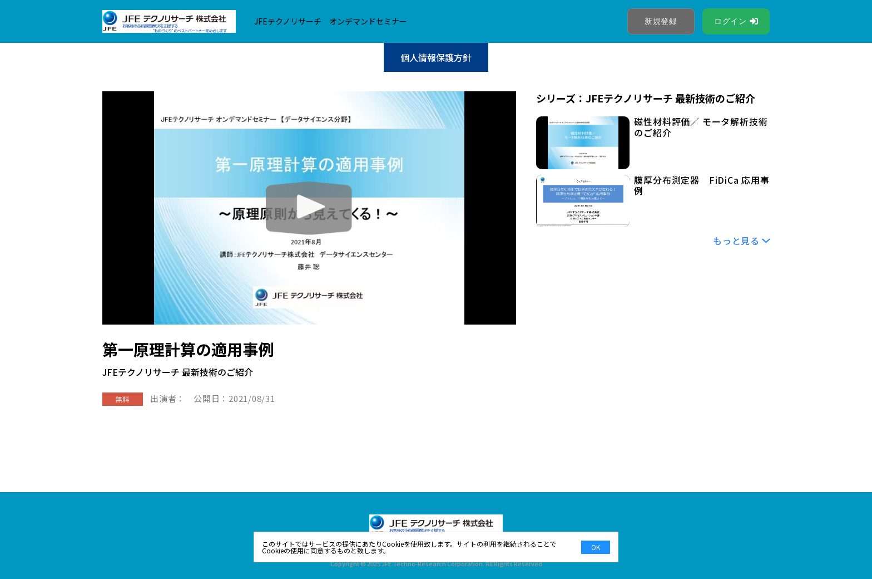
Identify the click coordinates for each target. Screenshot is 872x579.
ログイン (730, 21)
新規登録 (661, 21)
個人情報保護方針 (436, 57)
